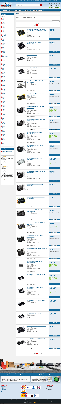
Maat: (28, 36)
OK (35, 402)
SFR (3, 118)
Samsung (3, 117)
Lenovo (3, 76)
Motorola (3, 93)
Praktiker (3, 113)
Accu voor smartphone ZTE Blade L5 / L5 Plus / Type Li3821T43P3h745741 (36, 171)
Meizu (3, 82)
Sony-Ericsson (4, 123)
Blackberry (4, 34)
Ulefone (3, 134)
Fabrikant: (28, 61)
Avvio (3, 31)
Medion (3, 81)
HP (2, 63)
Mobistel (3, 89)
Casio (3, 39)
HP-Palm (3, 64)
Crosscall (3, 43)
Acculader (5, 10)
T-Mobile (3, 126)
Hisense (3, 61)
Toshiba (3, 131)
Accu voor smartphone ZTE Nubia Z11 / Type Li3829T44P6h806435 (34, 262)
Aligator (3, 23)
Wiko (3, 138)
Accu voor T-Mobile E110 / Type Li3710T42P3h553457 (36, 274)
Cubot (3, 44)
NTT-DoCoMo (4, 98)
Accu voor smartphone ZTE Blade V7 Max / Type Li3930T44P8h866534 (35, 210)
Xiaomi (3, 139)
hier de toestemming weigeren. (50, 401)
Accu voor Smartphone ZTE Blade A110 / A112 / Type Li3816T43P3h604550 (36, 81)
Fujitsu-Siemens (5, 56)
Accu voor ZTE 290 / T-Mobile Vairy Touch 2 (34, 313)
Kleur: (28, 35)
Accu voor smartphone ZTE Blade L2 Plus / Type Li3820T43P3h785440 (35, 146)
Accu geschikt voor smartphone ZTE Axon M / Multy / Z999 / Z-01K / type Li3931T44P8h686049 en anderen (36, 29)
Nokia (3, 97)
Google (3, 60)
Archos (3, 27)
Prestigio (3, 114)
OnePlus (3, 102)
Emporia (3, 52)
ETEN (3, 53)
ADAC (3, 19)
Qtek (3, 115)
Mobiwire (3, 90)
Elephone (3, 51)
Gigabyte (3, 57)
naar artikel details (54, 38)
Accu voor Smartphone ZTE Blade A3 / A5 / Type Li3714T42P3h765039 (35, 107)
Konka (3, 73)
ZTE (3, 144)
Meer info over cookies (29, 402)
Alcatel (3, 22)
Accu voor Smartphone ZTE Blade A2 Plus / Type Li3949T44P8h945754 (35, 94)
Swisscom (4, 125)
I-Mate (3, 68)
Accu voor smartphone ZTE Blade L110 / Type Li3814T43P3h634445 (35, 133)
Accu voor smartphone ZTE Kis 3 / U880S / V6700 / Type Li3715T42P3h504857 (37, 249)
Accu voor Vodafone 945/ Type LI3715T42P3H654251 (36, 300)
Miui (3, 88)
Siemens (3, 119)
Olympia (3, 101)
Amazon (3, 24)
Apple (3, 26)
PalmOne (3, 106)
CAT (3, 40)
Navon (3, 96)
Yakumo (3, 140)
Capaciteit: (29, 33)
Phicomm (3, 109)
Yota (3, 142)
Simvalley (3, 121)
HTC (3, 65)
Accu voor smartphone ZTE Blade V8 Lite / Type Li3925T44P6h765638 (35, 236)
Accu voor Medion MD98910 (32, 55)
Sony (3, 122)
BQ (2, 36)
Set (30, 10)
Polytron (3, 111)
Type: (28, 34)
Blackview (4, 35)
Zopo (3, 143)
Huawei (3, 67)
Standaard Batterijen (37, 10)
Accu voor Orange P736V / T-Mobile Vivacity (34, 68)
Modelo (3, 92)
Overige (26, 10)
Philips (3, 110)
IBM (3, 69)
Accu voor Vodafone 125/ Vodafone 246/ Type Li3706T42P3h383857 (35, 287)
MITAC (3, 86)
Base (3, 32)
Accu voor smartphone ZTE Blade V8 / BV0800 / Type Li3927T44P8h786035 (36, 223)
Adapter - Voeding (19, 10)
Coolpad (3, 42)
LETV (3, 77)
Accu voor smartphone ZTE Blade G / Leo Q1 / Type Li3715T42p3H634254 (36, 120)
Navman (3, 94)
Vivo (3, 135)
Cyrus (3, 47)
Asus (3, 28)
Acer (3, 18)
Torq (3, 130)
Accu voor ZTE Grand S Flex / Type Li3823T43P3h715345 (36, 326)
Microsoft (3, 85)
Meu (3, 84)
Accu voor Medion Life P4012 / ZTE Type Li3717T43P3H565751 (34, 42)
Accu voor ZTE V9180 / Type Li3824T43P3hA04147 (36, 339)
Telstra (3, 127)
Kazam (3, 72)
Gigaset (3, 59)
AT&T (3, 30)
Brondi (3, 38)
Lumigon (3, 80)
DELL (3, 48)
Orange (3, 105)
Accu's (11, 10)
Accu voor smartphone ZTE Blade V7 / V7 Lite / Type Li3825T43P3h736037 (36, 197)
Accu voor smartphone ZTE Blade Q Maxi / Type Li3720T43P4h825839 (35, 184)
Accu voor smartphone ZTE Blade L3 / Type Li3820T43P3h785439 (34, 158)
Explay (3, 55)
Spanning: (28, 32)
